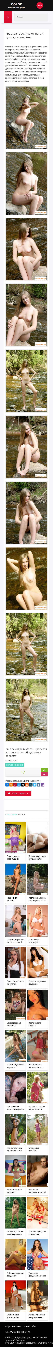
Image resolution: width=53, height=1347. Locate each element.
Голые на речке (14, 764)
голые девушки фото (22, 1337)
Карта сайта (30, 1326)
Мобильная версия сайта (17, 1331)
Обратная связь (13, 1326)
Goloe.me (19, 5)
